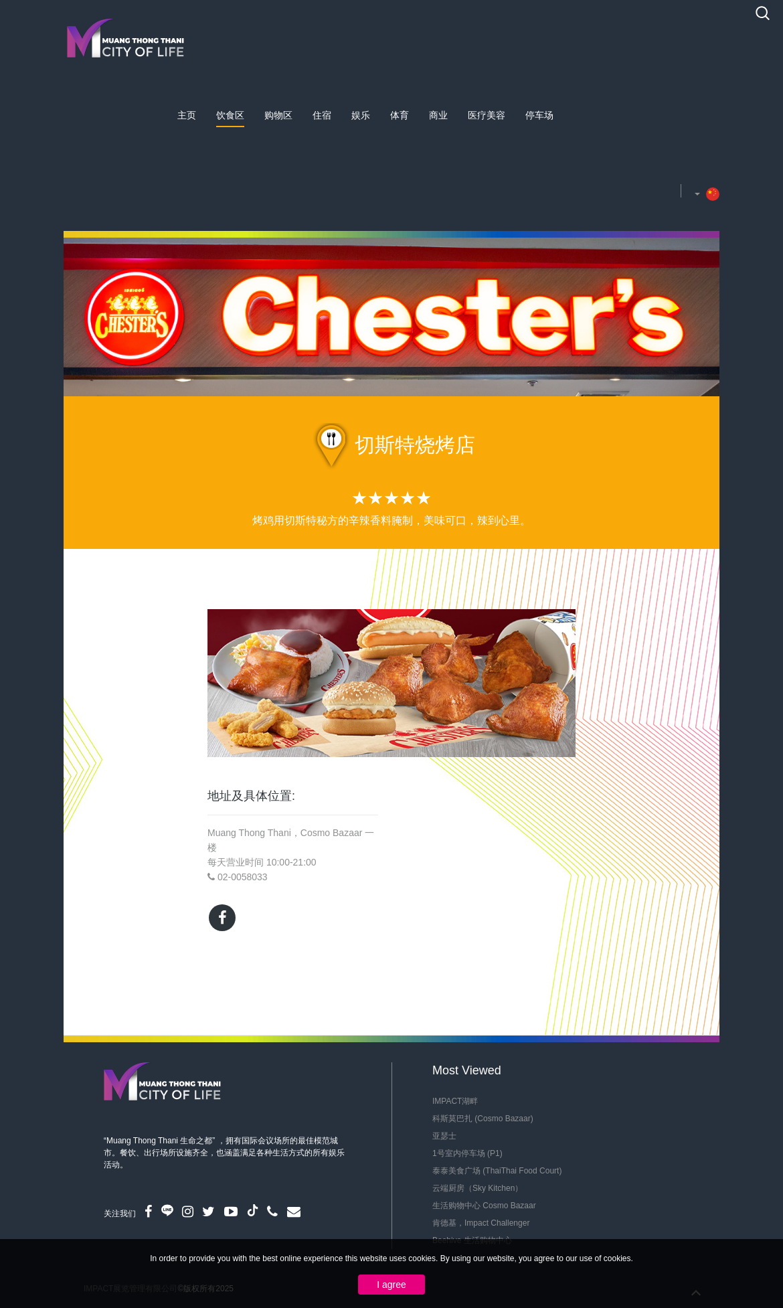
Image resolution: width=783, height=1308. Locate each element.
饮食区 (230, 115)
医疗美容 (486, 115)
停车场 (539, 115)
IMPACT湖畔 (455, 1101)
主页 (186, 115)
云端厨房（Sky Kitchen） (477, 1188)
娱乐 (360, 115)
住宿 (322, 115)
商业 (438, 115)
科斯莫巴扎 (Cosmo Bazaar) (482, 1118)
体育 (399, 115)
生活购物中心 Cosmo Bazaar (484, 1205)
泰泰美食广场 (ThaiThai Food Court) (496, 1170)
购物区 (278, 115)
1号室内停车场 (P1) (467, 1153)
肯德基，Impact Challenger (480, 1223)
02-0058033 (242, 877)
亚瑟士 (444, 1136)
